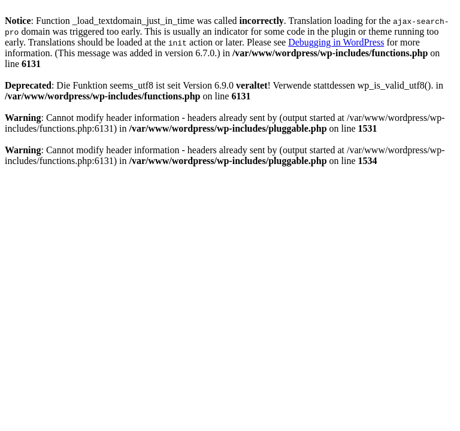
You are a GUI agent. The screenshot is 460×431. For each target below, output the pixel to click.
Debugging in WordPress (336, 42)
